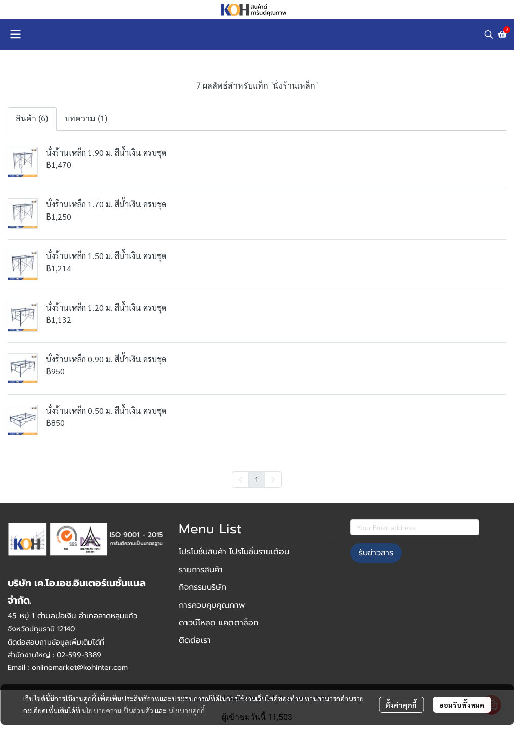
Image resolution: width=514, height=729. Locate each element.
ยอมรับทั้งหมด (461, 704)
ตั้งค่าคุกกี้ (401, 704)
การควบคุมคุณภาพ (212, 605)
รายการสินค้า (201, 570)
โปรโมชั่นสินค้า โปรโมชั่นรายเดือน (234, 552)
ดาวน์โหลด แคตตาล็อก (218, 623)
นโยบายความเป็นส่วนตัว (117, 710)
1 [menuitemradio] (257, 479)
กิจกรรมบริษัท (202, 587)
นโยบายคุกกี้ (186, 710)
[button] (489, 34)
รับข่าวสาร (376, 553)
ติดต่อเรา (195, 640)
